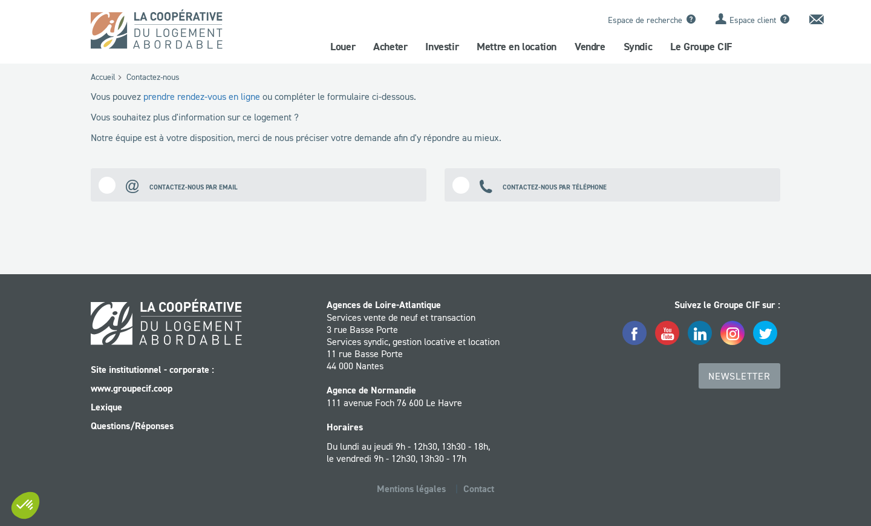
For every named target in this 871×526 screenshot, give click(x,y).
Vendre (590, 46)
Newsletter (739, 376)
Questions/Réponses (132, 425)
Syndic (638, 46)
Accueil (103, 76)
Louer (342, 46)
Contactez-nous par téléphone (529, 185)
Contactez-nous (153, 76)
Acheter (390, 46)
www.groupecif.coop (131, 388)
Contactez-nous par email (168, 185)
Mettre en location (516, 46)
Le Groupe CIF (701, 46)
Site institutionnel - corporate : (152, 369)
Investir (441, 46)
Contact (478, 488)
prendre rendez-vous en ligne (201, 96)
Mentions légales (411, 488)
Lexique (106, 407)
